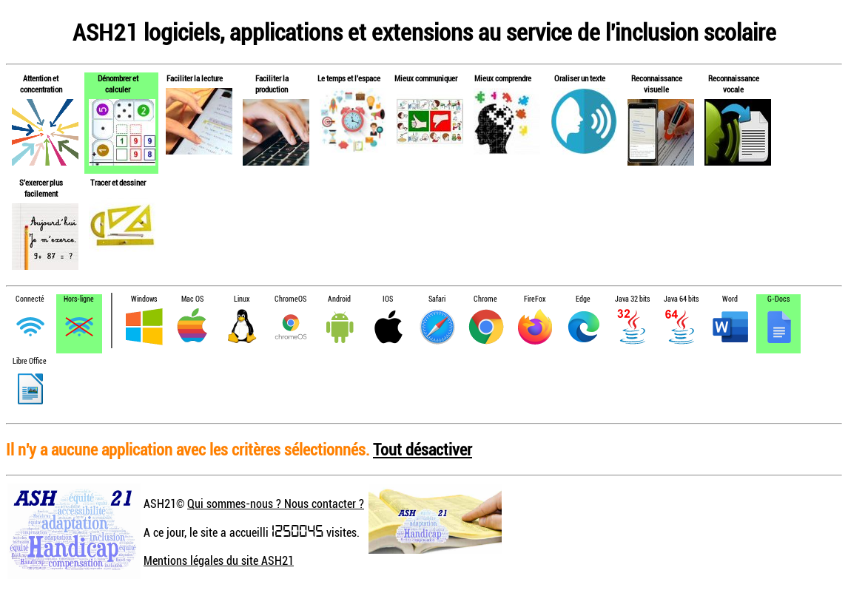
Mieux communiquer (425, 78)
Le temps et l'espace (348, 78)
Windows (144, 299)
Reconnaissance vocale (733, 83)
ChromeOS (290, 299)
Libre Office (30, 361)
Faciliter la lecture (194, 78)
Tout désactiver (422, 449)
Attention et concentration (41, 83)
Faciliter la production (272, 83)
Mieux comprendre (502, 78)
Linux (241, 299)
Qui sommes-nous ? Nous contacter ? (275, 503)
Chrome (485, 299)
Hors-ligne (79, 299)
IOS (388, 299)
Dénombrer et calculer (118, 83)
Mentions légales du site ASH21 (219, 560)
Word (730, 299)
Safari (436, 299)
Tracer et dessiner (118, 182)
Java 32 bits (632, 299)
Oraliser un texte (579, 78)
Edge (583, 299)
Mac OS (192, 299)
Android (339, 299)
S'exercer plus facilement (41, 188)
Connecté (30, 299)
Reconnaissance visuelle (656, 83)
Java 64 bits (681, 299)
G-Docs (778, 299)
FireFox (534, 299)
